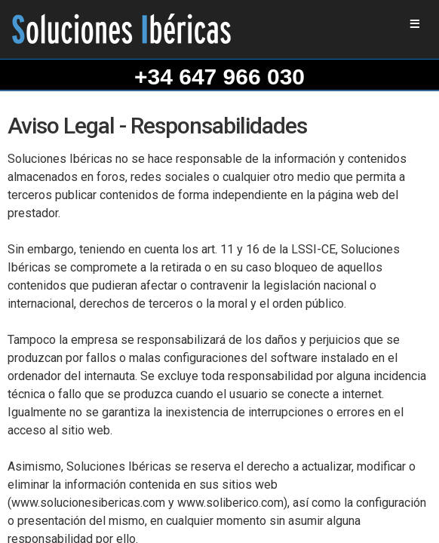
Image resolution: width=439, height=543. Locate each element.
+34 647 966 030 (219, 76)
